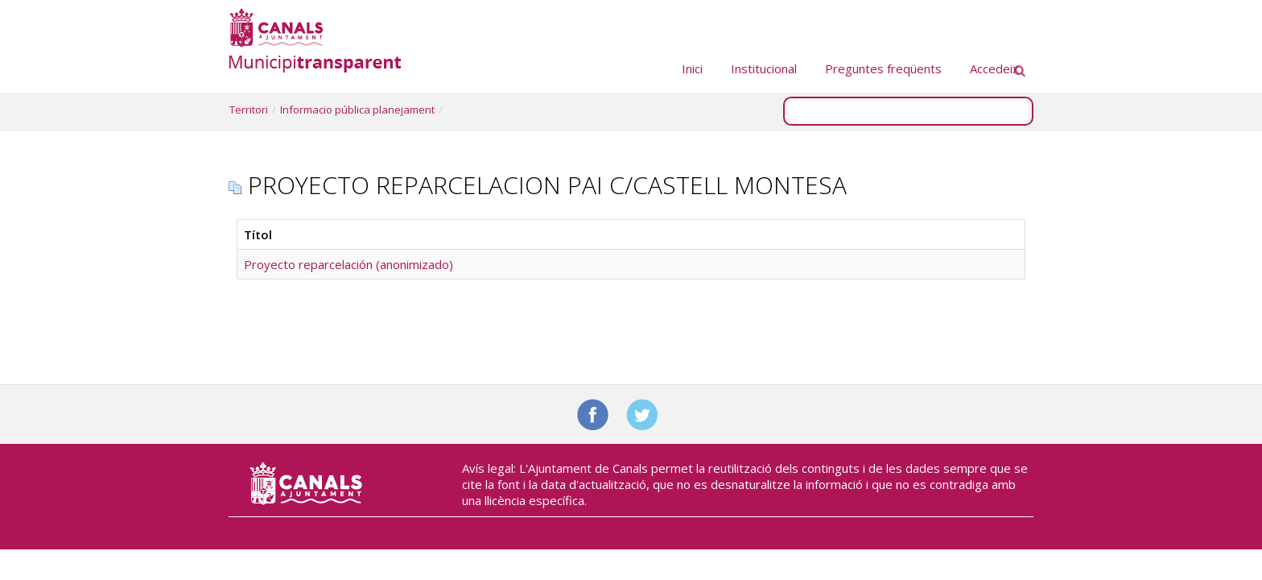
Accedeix (994, 68)
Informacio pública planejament (357, 109)
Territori (248, 109)
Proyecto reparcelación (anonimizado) (348, 264)
